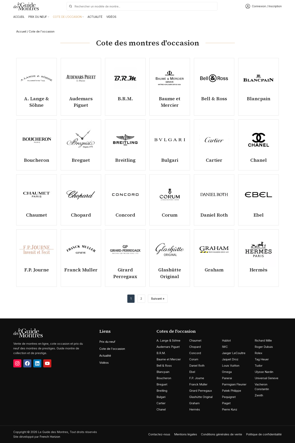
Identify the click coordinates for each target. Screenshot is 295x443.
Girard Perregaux (200, 390)
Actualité (105, 355)
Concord (195, 353)
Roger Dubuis (264, 347)
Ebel (192, 372)
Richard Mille (263, 340)
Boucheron (164, 378)
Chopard (195, 347)
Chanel (161, 409)
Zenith (259, 395)
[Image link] (28, 333)
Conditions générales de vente (221, 434)
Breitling (162, 390)
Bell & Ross (164, 365)
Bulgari (161, 397)
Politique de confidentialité (264, 434)
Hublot (226, 340)
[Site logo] (26, 6)
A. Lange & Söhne (168, 340)
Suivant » (158, 298)
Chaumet (195, 340)
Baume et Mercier (169, 359)
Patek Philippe (231, 390)
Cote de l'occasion (112, 349)
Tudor (258, 365)
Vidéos (104, 362)
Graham (194, 403)
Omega (227, 372)
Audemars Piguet (168, 347)
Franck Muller (198, 384)
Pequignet (229, 397)
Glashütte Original (201, 397)
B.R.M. (161, 353)
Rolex (258, 353)
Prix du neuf (107, 342)
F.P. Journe (196, 378)
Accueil (21, 31)
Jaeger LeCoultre (233, 353)
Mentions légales (185, 434)
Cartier (161, 403)
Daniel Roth (197, 365)
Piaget (226, 403)
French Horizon (50, 436)
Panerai (227, 378)
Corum (193, 359)
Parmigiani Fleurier (234, 384)
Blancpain (163, 372)
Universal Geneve (266, 378)
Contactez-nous (159, 434)
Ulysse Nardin (264, 372)
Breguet (162, 384)
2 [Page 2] (141, 298)
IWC (225, 347)
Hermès (194, 409)
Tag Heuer (262, 359)
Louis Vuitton (230, 365)
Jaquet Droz (230, 359)
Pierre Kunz (229, 409)
